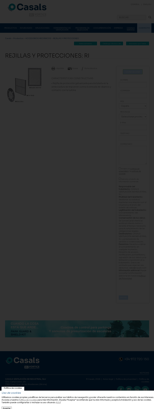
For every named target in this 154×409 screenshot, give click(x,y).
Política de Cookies (28, 400)
